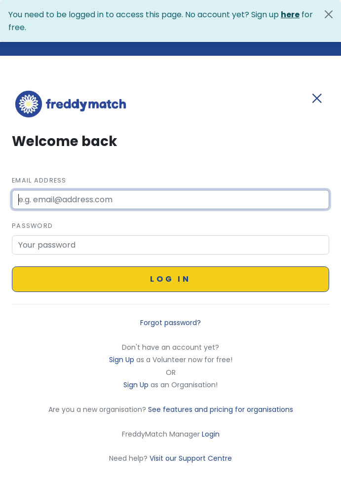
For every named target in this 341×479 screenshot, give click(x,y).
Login (211, 434)
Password (32, 225)
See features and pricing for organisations (220, 409)
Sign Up (122, 360)
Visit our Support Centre (191, 458)
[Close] (329, 14)
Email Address (39, 180)
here (290, 14)
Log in (170, 279)
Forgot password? (170, 323)
